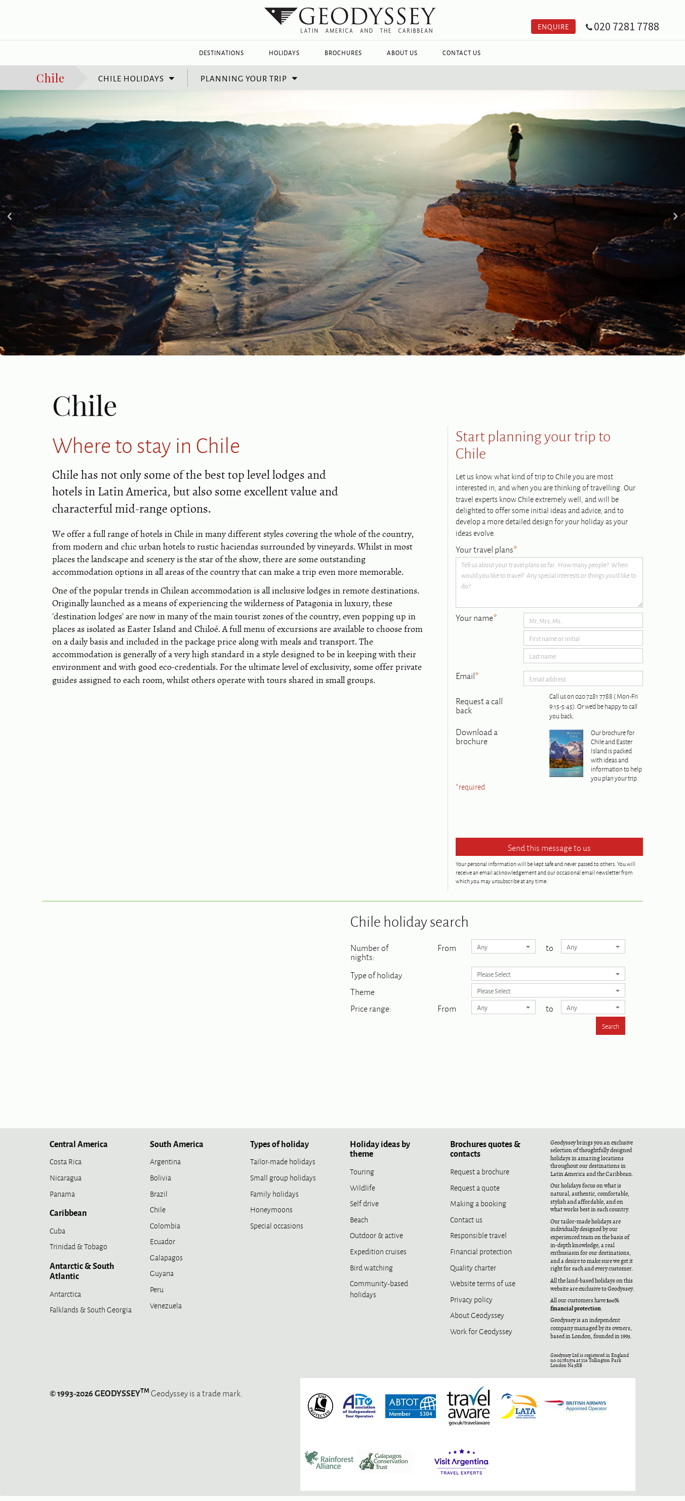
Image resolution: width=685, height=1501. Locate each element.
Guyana (162, 1273)
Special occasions (276, 1225)
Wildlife (362, 1187)
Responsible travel (478, 1235)
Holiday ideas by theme (380, 1149)
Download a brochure (477, 736)
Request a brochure (479, 1171)
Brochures (343, 52)
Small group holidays (283, 1177)
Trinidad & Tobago (78, 1246)
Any (503, 946)
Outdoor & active (376, 1235)
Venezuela (166, 1305)
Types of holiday (279, 1144)
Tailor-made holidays (282, 1161)
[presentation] (533, 815)
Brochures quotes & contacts (485, 1149)
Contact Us (461, 52)
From (446, 946)
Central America (79, 1144)
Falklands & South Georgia (91, 1309)
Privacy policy (471, 1299)
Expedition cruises (378, 1251)
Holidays (284, 52)
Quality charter (473, 1267)
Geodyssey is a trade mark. (146, 1392)
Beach (359, 1219)
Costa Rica (66, 1161)
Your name (476, 618)
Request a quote (475, 1187)
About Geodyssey (477, 1315)
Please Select (548, 974)
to (549, 946)
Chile (50, 77)
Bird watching (371, 1267)
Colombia (165, 1225)
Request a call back (479, 705)
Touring (362, 1171)
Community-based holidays (379, 1288)
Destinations (221, 52)
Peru (157, 1289)
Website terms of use (482, 1283)
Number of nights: (369, 951)
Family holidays (274, 1193)
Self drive (364, 1203)
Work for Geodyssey (481, 1331)
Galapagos (166, 1257)
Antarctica (65, 1293)
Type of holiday (376, 973)
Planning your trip (243, 78)
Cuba (57, 1230)
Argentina (165, 1161)
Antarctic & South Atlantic (82, 1270)
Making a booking (478, 1203)
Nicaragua (66, 1177)
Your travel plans (486, 549)
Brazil (159, 1193)
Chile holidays (131, 78)
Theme (362, 990)
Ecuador (162, 1241)
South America (177, 1144)
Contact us (466, 1219)
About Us (402, 52)
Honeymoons (271, 1209)
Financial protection (481, 1251)
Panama (62, 1193)
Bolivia (160, 1177)
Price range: (370, 1007)
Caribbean (68, 1212)
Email (467, 676)
